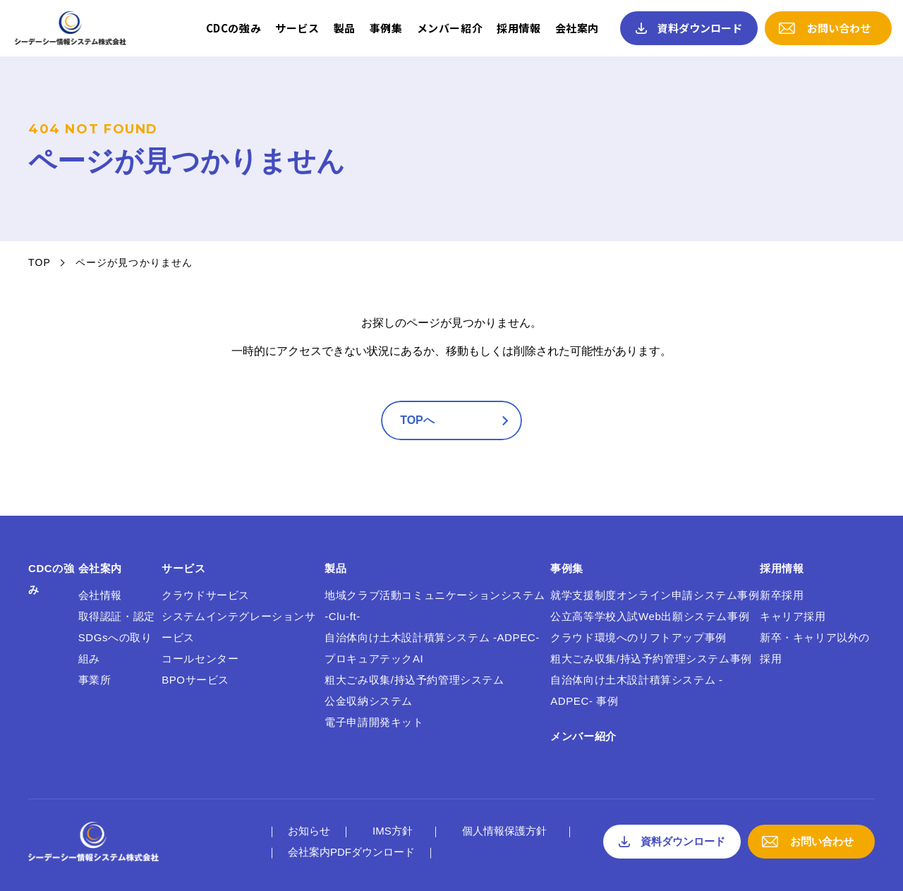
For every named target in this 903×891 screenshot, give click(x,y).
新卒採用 (782, 595)
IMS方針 (392, 831)
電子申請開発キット (374, 722)
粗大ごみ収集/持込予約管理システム (414, 680)
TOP (39, 262)
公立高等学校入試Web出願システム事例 (649, 616)
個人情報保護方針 (504, 831)
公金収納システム (369, 701)
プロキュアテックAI (374, 659)
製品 (345, 27)
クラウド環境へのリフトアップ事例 (638, 637)
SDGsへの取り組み (115, 648)
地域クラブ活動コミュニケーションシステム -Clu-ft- (435, 605)
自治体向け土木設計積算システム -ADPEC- (432, 637)
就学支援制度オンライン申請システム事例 (654, 595)
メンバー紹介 (450, 27)
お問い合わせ (839, 27)
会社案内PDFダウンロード (351, 852)
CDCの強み (234, 27)
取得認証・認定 (116, 616)
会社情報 (100, 595)
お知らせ (309, 831)
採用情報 (518, 27)
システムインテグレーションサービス (238, 626)
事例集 (386, 27)
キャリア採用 (793, 616)
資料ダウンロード (699, 27)
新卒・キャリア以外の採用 (815, 648)
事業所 (94, 680)
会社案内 (577, 27)
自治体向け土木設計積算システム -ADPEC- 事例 (636, 690)
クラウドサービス (206, 595)
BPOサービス (195, 680)
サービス (297, 27)
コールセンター (200, 659)
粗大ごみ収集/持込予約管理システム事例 (651, 659)
